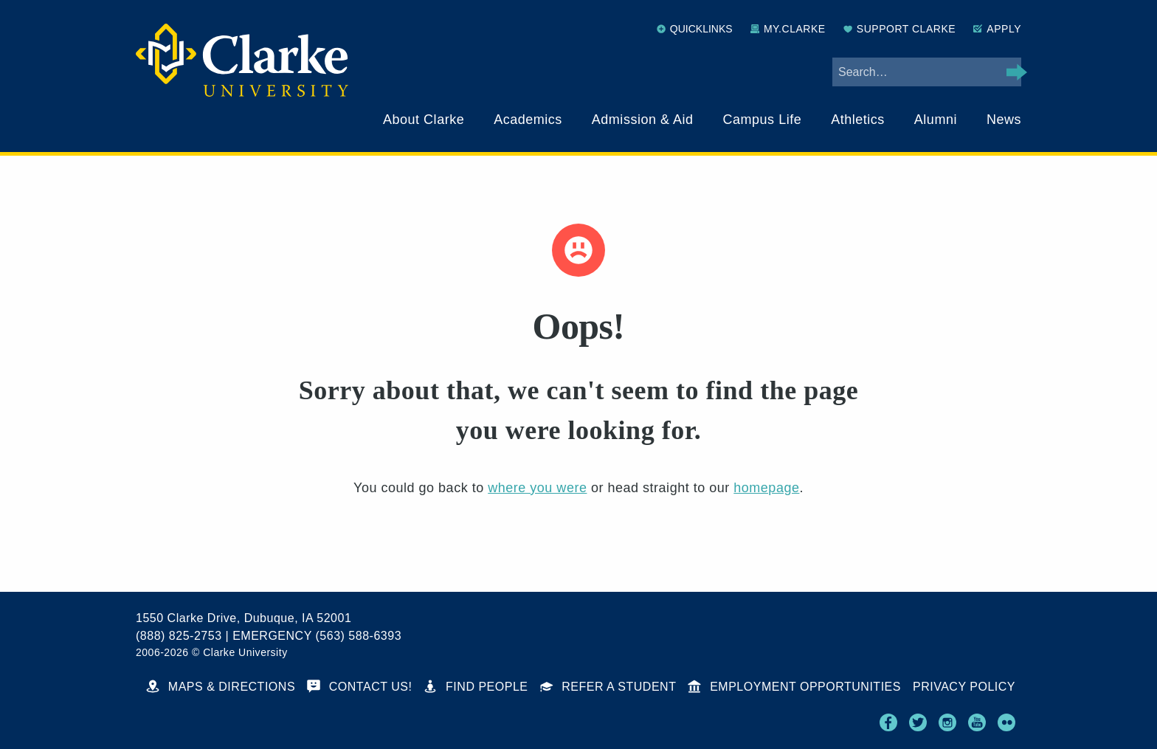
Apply (997, 29)
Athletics (858, 119)
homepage (766, 487)
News (1004, 119)
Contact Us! (359, 686)
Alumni (935, 119)
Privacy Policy (964, 686)
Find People (476, 686)
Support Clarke (899, 29)
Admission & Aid (643, 119)
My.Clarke (788, 29)
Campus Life (762, 119)
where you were (537, 487)
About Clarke (423, 119)
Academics (528, 119)
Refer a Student (608, 686)
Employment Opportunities (794, 686)
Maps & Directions (220, 686)
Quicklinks (695, 29)
